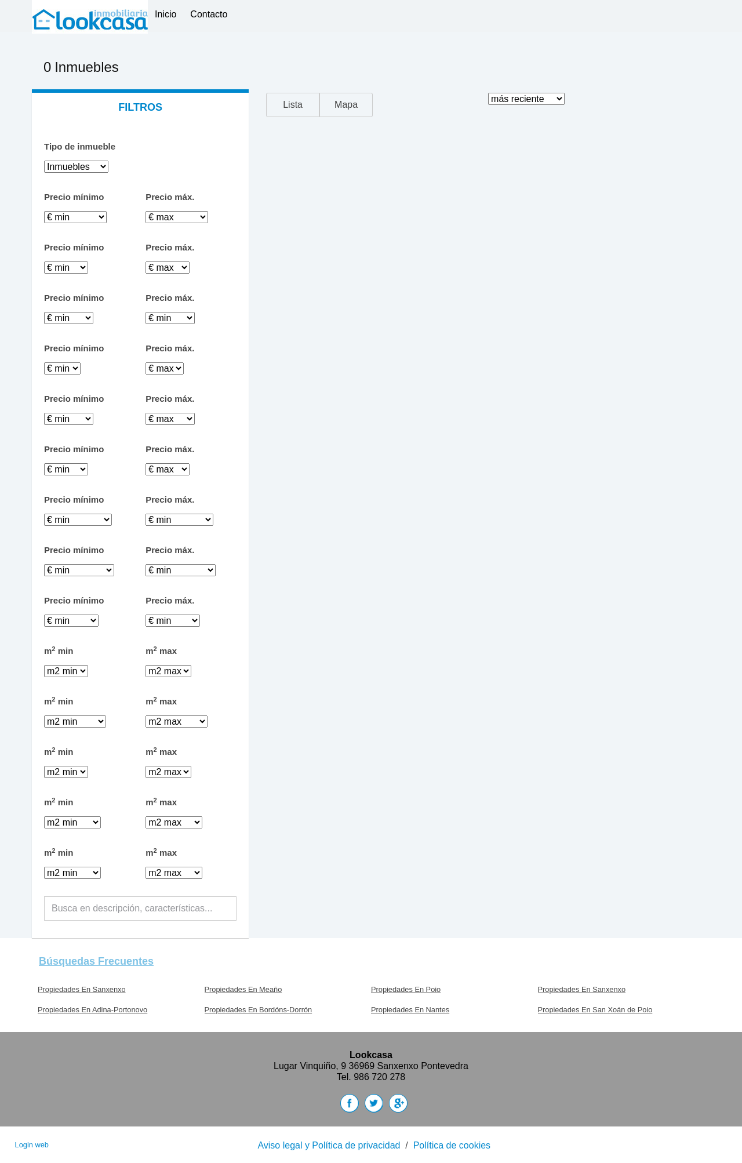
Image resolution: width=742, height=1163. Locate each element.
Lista (293, 105)
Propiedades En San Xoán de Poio (595, 1009)
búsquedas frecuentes (96, 961)
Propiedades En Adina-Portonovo (92, 1009)
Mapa (346, 105)
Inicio (165, 14)
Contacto (208, 14)
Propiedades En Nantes (410, 1009)
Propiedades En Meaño (243, 989)
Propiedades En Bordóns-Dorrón (258, 1009)
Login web (32, 1144)
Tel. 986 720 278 (371, 1077)
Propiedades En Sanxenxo (82, 989)
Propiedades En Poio (406, 989)
